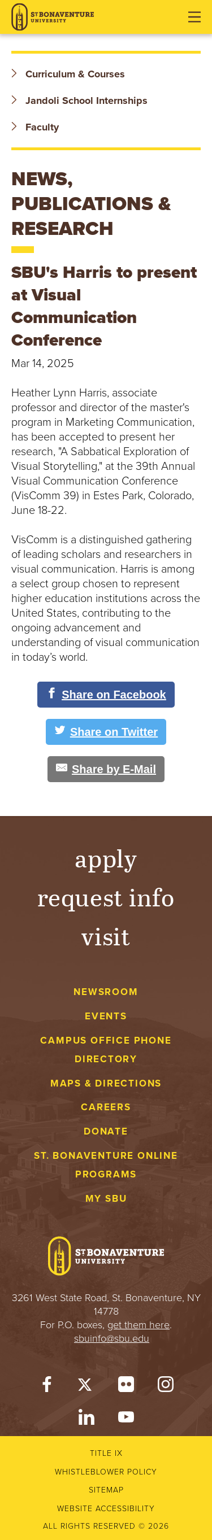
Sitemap (106, 1490)
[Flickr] (126, 1387)
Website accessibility (106, 1508)
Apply (106, 857)
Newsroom (105, 992)
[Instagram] (165, 1387)
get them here (138, 1325)
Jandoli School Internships (79, 100)
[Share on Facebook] (106, 695)
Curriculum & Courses (68, 74)
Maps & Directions (106, 1083)
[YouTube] (126, 1419)
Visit (106, 935)
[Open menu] (194, 17)
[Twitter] (86, 1387)
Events (106, 1016)
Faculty (35, 127)
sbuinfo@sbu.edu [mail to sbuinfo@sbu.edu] (111, 1338)
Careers (106, 1107)
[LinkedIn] (86, 1419)
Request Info (106, 896)
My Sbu (106, 1199)
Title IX (106, 1453)
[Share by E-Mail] (106, 769)
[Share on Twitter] (106, 732)
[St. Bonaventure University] (52, 17)
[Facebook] (46, 1387)
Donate (106, 1131)
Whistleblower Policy (106, 1472)
